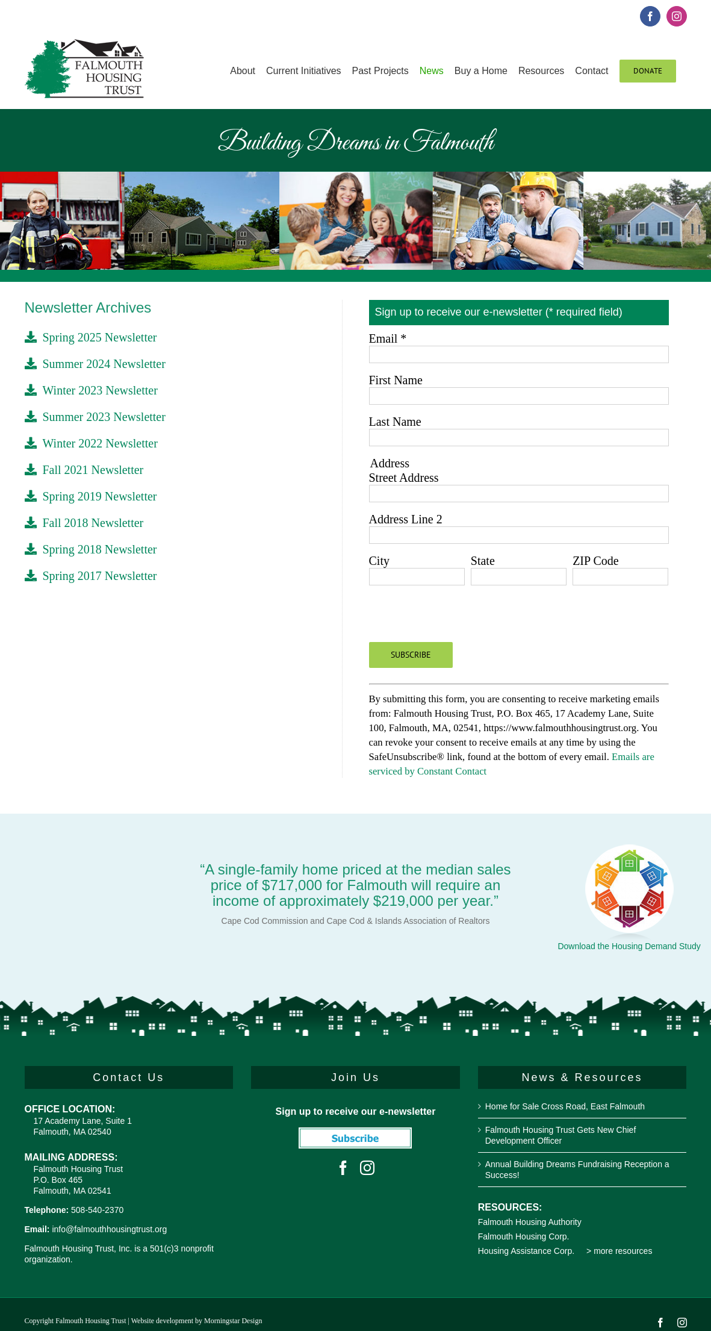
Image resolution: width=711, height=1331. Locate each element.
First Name (396, 380)
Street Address (404, 477)
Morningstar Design (233, 1321)
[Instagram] (367, 1168)
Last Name (395, 421)
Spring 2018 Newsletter (91, 549)
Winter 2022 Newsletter (91, 443)
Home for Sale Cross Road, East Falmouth (565, 1106)
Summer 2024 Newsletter (95, 363)
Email (388, 338)
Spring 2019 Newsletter (91, 496)
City (379, 560)
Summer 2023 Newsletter (95, 416)
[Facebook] (343, 1168)
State (483, 560)
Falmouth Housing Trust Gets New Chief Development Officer (560, 1135)
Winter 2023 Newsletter (91, 390)
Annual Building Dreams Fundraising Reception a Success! (577, 1169)
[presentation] (460, 618)
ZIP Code (595, 560)
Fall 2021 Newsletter (84, 469)
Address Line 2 (405, 519)
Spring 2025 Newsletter (91, 337)
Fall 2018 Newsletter (84, 522)
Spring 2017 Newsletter (91, 575)
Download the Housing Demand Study (628, 946)
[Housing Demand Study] (629, 849)
